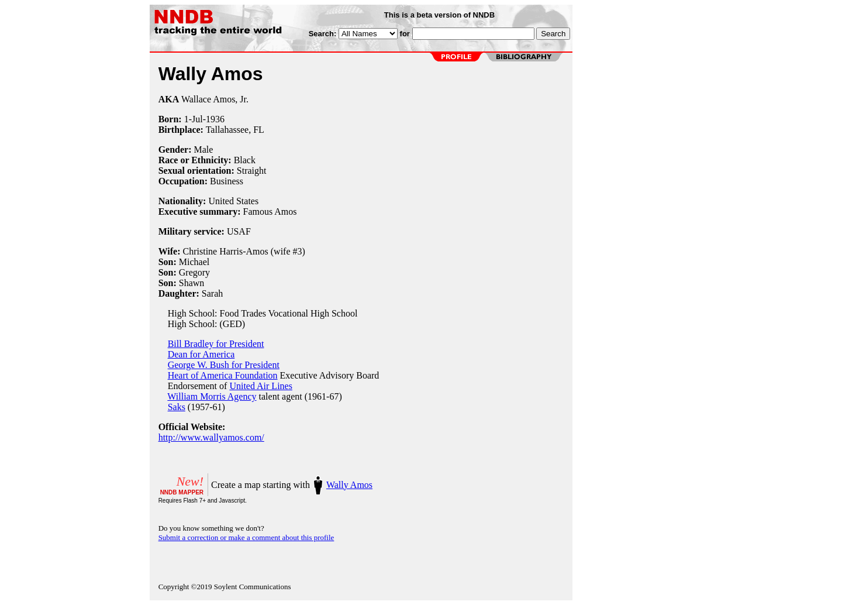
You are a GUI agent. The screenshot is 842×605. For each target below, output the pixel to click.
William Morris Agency (211, 396)
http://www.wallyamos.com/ (211, 437)
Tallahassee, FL (235, 130)
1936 (215, 119)
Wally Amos (349, 485)
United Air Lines (260, 386)
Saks (176, 407)
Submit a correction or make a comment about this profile (246, 537)
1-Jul (193, 119)
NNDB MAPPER (181, 492)
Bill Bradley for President (216, 344)
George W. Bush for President (223, 365)
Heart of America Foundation (223, 375)
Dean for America (201, 354)
